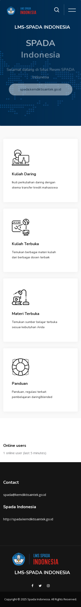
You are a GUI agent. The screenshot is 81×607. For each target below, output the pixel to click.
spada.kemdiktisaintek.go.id (40, 92)
